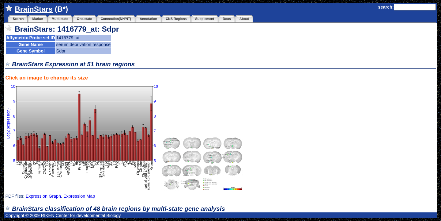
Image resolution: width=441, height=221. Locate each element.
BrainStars (34, 9)
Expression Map (79, 196)
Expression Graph (43, 196)
